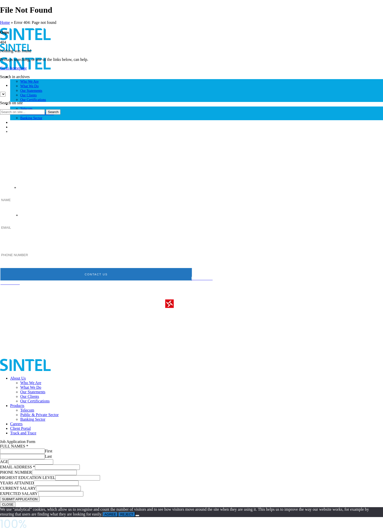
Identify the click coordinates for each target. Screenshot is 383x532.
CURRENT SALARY (18, 488)
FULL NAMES (14, 446)
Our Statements (31, 91)
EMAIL (14, 216)
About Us (18, 378)
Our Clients (28, 95)
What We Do (29, 86)
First (48, 451)
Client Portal (20, 428)
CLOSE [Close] (7, 504)
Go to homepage (13, 68)
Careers (15, 123)
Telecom (26, 109)
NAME (13, 188)
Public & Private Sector (39, 415)
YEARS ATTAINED (17, 483)
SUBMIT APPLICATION (19, 499)
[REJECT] (137, 515)
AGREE (110, 514)
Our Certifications (33, 100)
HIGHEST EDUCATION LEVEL (27, 477)
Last (48, 456)
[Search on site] (22, 112)
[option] (196, 85)
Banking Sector (31, 118)
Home (5, 22)
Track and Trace (23, 433)
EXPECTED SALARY (19, 493)
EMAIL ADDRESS (17, 467)
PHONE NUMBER (26, 244)
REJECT (126, 514)
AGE (4, 461)
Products (17, 405)
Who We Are (29, 81)
